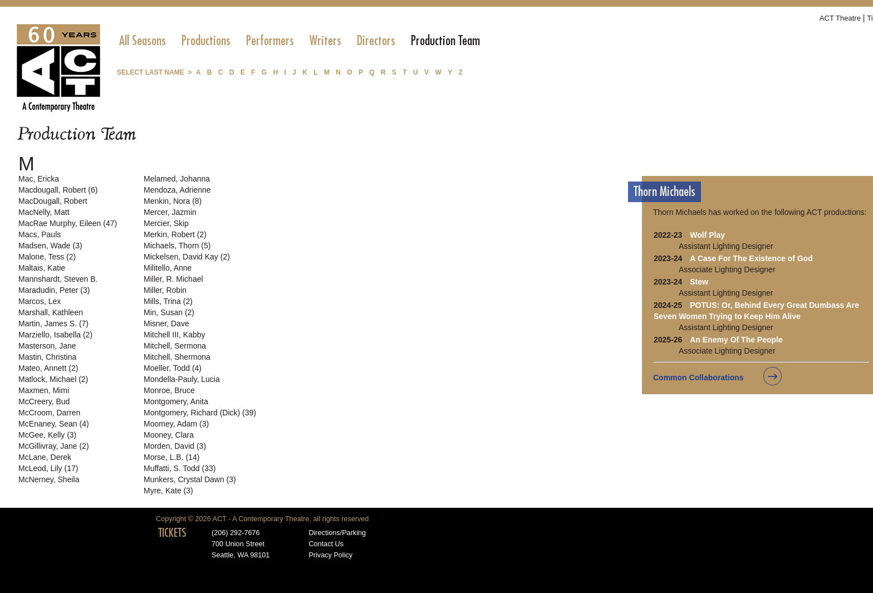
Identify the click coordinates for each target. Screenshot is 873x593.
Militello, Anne (168, 267)
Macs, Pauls (39, 234)
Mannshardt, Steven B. (57, 279)
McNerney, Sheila (48, 479)
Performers (270, 40)
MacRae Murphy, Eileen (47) (67, 223)
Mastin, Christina (47, 356)
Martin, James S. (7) (53, 323)
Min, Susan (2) (169, 312)
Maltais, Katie (41, 267)
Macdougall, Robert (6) (57, 189)
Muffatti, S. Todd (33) (179, 468)
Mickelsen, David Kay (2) (187, 256)
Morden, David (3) (175, 446)
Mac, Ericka (38, 178)
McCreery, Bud (44, 401)
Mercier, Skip (166, 223)
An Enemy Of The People (736, 339)
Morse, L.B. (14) (171, 457)
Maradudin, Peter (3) (54, 290)
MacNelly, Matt (44, 212)
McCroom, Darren (49, 412)
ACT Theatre (840, 18)
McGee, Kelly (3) (47, 434)
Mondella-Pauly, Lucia (182, 379)
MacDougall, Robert (52, 201)
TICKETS (172, 533)
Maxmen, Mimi (43, 390)
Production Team (445, 40)
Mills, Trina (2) (168, 301)
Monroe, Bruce (169, 390)
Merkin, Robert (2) (175, 234)
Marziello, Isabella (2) (55, 334)
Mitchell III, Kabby (174, 334)
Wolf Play (707, 235)
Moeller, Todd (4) (173, 368)
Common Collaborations (698, 377)
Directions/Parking (337, 533)
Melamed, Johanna (177, 178)
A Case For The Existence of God (751, 258)
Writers (325, 40)
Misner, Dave (166, 323)
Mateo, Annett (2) (48, 368)
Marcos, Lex (39, 301)
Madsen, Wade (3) (50, 245)
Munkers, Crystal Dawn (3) (190, 479)
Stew (699, 281)
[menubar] (299, 41)
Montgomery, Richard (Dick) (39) (200, 412)
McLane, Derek (44, 457)
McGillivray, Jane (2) (53, 446)
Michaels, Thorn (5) (177, 245)
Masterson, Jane (47, 345)
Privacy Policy (330, 555)
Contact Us (326, 544)
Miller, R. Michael (173, 279)
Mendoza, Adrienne (177, 189)
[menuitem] (142, 41)
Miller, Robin (165, 290)
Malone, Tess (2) (47, 256)
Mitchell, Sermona (175, 345)
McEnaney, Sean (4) (53, 423)
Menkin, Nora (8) (173, 201)
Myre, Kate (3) (168, 490)
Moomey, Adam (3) (176, 423)
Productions (206, 40)
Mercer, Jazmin (170, 212)
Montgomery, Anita (176, 401)
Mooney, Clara (169, 434)
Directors (376, 40)
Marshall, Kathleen (50, 312)
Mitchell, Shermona (177, 356)
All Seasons (142, 40)
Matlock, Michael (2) (53, 379)
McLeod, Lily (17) (48, 468)
